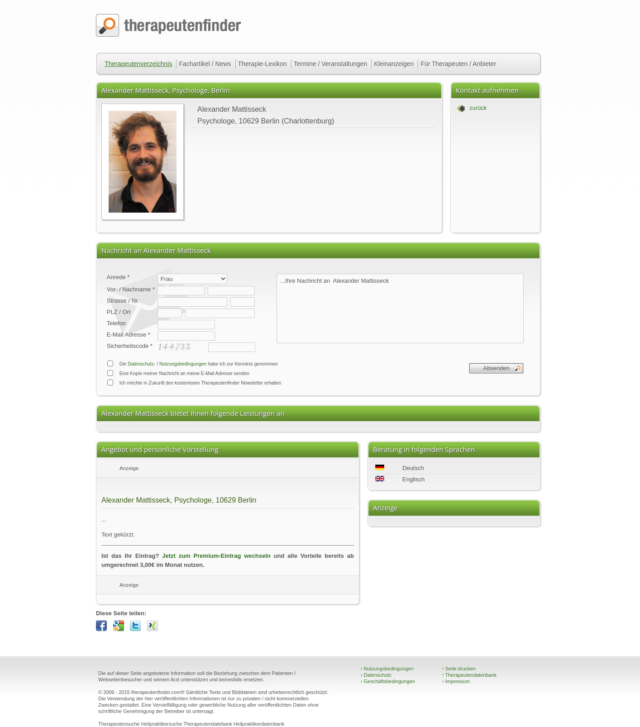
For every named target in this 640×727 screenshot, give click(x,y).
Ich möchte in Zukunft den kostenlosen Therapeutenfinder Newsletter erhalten (194, 382)
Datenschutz (376, 675)
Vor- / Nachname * (131, 289)
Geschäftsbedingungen (388, 681)
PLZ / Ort (119, 312)
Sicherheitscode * (130, 345)
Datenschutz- (141, 363)
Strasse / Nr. (123, 300)
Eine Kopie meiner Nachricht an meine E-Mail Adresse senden (178, 373)
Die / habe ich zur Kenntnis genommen (192, 363)
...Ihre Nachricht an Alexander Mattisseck (400, 308)
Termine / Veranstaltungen (331, 63)
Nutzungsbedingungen (182, 363)
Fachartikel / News (205, 63)
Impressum (456, 681)
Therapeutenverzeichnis (138, 63)
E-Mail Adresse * (128, 334)
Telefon (116, 323)
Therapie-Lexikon (262, 63)
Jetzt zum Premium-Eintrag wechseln (216, 555)
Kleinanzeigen (394, 63)
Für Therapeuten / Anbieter (458, 63)
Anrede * (118, 277)
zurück (478, 108)
